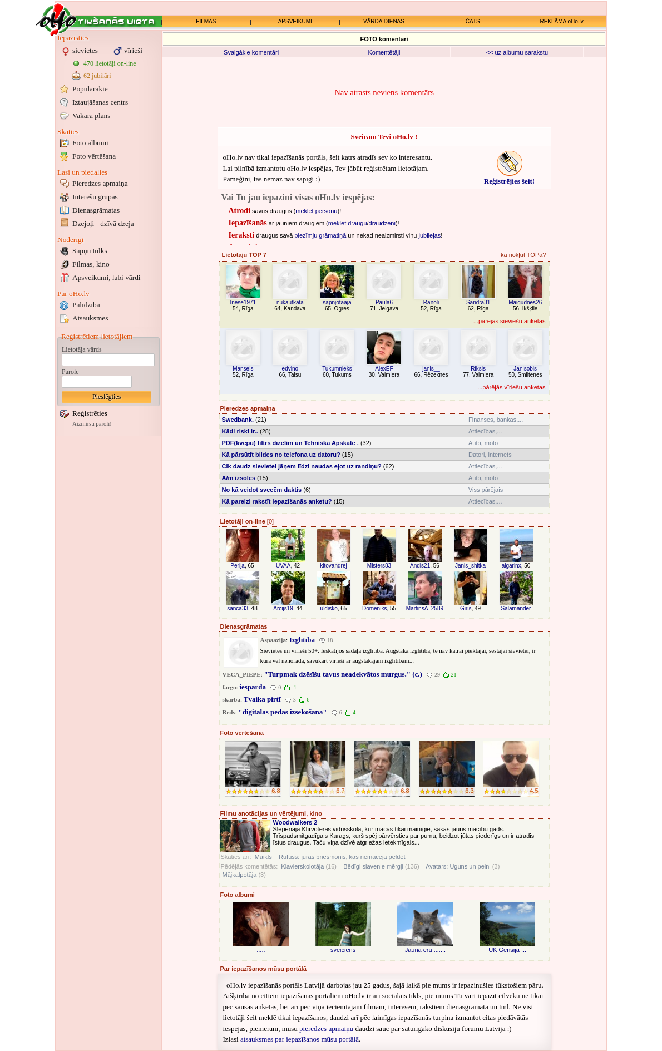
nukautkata (290, 302)
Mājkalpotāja (240, 874)
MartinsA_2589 (424, 608)
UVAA (283, 565)
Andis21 (420, 565)
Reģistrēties (89, 413)
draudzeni (382, 223)
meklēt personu (316, 211)
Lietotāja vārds (82, 349)
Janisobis (525, 369)
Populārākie (90, 89)
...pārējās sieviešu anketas (509, 321)
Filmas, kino (91, 264)
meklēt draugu (347, 223)
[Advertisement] (108, 605)
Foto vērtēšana (94, 156)
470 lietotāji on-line (109, 63)
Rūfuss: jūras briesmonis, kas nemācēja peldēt (342, 856)
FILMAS (206, 21)
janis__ (431, 369)
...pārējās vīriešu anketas (511, 387)
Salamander (516, 608)
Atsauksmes (90, 318)
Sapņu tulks (89, 250)
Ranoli (431, 302)
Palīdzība (86, 304)
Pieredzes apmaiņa (100, 183)
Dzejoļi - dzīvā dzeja (103, 223)
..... (260, 949)
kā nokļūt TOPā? (523, 254)
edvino (290, 369)
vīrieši (133, 50)
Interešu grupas (95, 197)
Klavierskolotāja (302, 866)
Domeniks (374, 608)
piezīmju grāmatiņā (320, 235)
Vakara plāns (91, 115)
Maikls (263, 856)
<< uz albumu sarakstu (517, 52)
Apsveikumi (106, 277)
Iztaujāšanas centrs (100, 102)
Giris (466, 608)
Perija (237, 565)
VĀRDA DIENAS (383, 21)
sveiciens (342, 949)
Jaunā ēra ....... (425, 949)
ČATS (473, 21)
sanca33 (237, 608)
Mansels (243, 369)
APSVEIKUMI (295, 21)
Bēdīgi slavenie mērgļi (373, 866)
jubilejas (430, 235)
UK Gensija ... (507, 949)
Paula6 (384, 302)
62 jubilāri (97, 76)
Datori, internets (490, 454)
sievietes (85, 50)
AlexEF (384, 369)
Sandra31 (478, 302)
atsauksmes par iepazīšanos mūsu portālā (299, 1039)
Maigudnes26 (525, 302)
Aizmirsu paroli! (92, 424)
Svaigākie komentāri (251, 52)
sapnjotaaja (337, 302)
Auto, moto (483, 443)
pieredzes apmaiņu (326, 1028)
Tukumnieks (337, 369)
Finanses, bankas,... (495, 419)
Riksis (478, 369)
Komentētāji (384, 52)
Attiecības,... (485, 431)
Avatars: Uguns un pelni (458, 866)
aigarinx (511, 565)
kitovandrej (333, 565)
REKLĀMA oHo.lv (561, 21)
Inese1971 (243, 302)
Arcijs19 (283, 608)
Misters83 (379, 565)
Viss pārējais (485, 489)
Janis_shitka (470, 565)
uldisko (329, 608)
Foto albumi (90, 143)
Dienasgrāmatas (96, 210)
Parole (70, 372)
